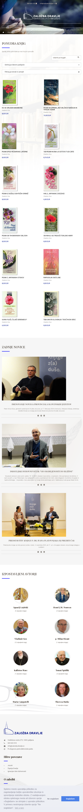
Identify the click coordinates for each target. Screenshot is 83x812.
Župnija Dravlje (13, 768)
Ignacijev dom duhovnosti (17, 771)
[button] (41, 65)
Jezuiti (10, 765)
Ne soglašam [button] (53, 799)
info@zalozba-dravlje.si (48, 3)
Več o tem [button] (19, 808)
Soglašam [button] (70, 799)
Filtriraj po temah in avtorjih (14, 72)
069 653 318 (32, 3)
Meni (41, 25)
